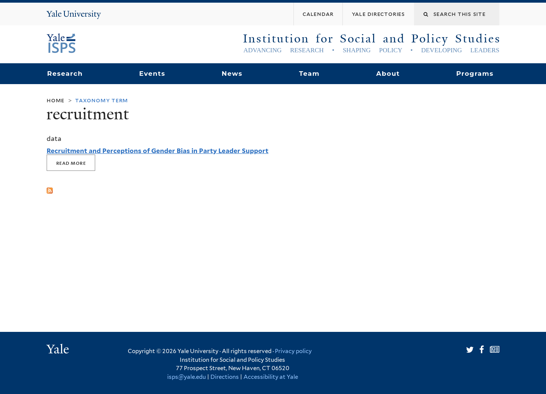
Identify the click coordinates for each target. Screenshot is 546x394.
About (388, 73)
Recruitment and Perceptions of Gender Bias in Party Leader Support (157, 151)
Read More (71, 163)
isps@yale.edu (186, 377)
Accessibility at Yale (270, 377)
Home (55, 100)
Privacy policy (293, 351)
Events (152, 73)
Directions (224, 377)
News (231, 73)
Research (65, 73)
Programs (475, 73)
